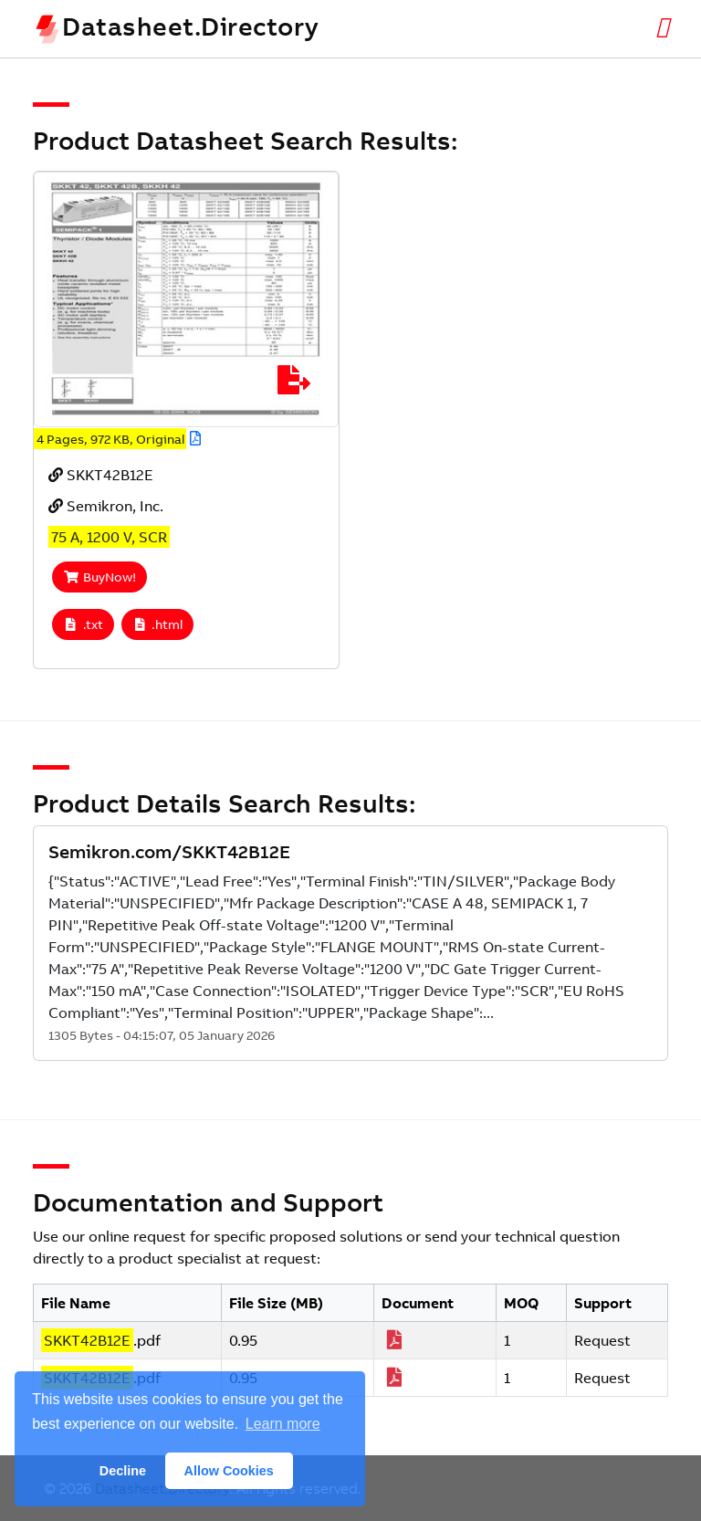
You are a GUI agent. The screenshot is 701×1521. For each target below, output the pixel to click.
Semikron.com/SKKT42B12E (169, 851)
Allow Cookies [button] (229, 1470)
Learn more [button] (283, 1424)
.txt (83, 624)
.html (157, 624)
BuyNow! (99, 577)
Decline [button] (122, 1470)
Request (602, 1340)
